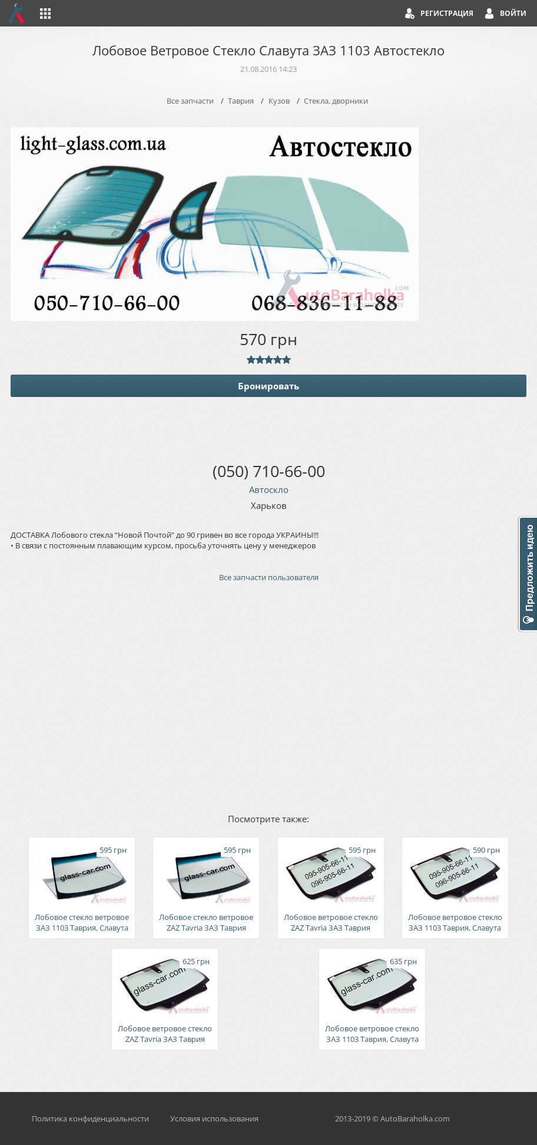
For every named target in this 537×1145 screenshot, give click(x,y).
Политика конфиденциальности (90, 1118)
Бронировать (268, 386)
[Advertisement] (268, 696)
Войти (513, 13)
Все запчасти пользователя (269, 577)
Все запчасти (190, 100)
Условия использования (214, 1118)
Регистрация (446, 13)
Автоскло (269, 489)
